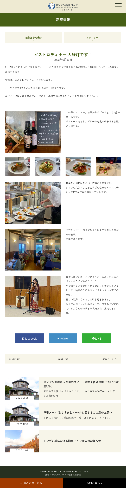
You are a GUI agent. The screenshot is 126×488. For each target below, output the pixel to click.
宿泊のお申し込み (31, 483)
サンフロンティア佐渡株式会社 (66, 474)
